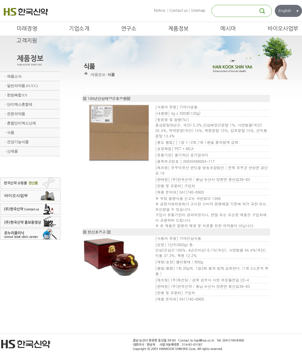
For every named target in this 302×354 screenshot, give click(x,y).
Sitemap (198, 10)
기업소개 (79, 28)
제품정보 (178, 28)
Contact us (178, 10)
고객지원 (27, 40)
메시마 (228, 28)
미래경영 (27, 28)
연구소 (129, 28)
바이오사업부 (283, 28)
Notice (159, 10)
